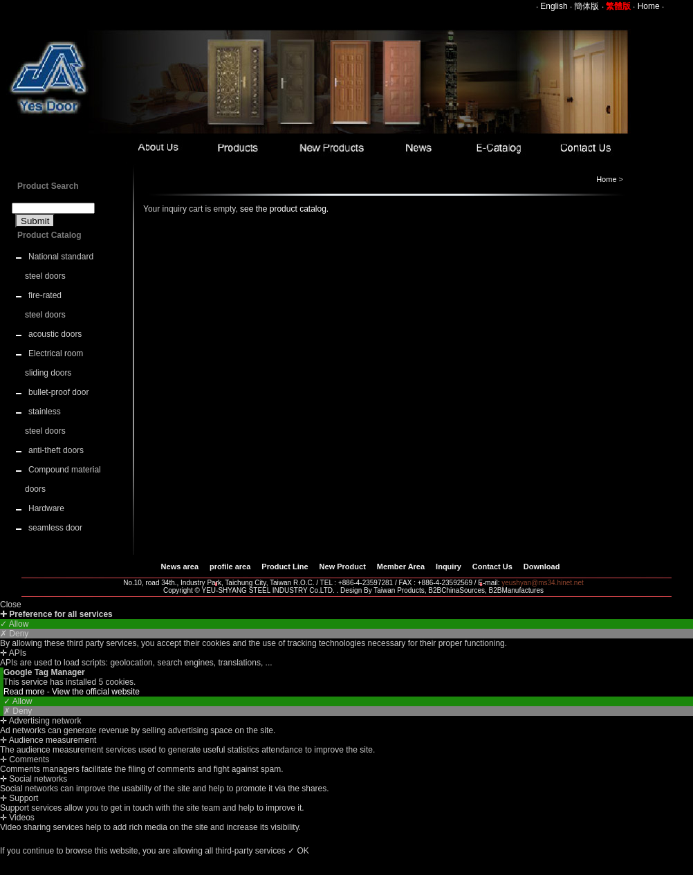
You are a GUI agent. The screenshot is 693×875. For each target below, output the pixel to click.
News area (179, 566)
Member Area (401, 566)
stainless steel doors (45, 421)
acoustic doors (55, 334)
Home (649, 6)
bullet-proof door (58, 392)
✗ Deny (14, 633)
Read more (25, 692)
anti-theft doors (56, 450)
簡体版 (586, 6)
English (553, 6)
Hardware (46, 508)
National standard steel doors (59, 266)
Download (542, 566)
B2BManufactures (516, 590)
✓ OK (298, 851)
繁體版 (618, 6)
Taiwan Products (398, 590)
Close (10, 604)
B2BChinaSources (456, 590)
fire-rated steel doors (45, 305)
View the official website (96, 692)
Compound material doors (63, 479)
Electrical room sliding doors (54, 363)
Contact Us (492, 566)
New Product (343, 566)
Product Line (284, 566)
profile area (230, 566)
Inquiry (448, 566)
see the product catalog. (283, 209)
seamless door (55, 528)
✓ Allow (14, 624)
